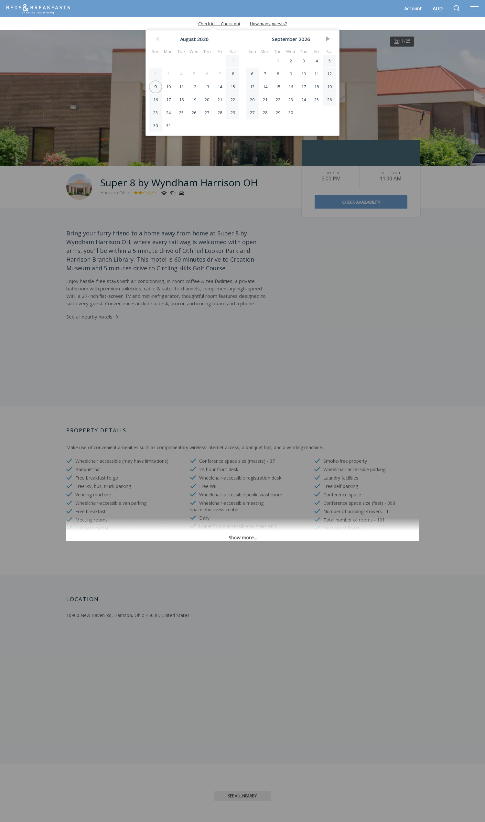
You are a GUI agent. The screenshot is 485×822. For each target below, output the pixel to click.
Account (413, 8)
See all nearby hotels (89, 316)
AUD (438, 8)
